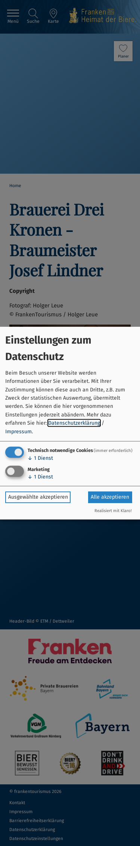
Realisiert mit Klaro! (113, 510)
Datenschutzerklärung (74, 423)
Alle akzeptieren (110, 497)
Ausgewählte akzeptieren (38, 497)
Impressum (18, 431)
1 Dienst (40, 458)
